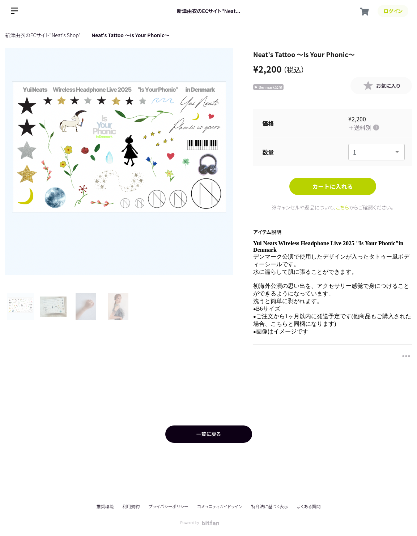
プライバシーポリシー (168, 506)
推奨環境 (105, 506)
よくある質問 (308, 506)
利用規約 (131, 506)
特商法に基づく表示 (269, 506)
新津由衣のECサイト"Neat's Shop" (43, 35)
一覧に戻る (208, 433)
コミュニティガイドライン (219, 506)
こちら (342, 207)
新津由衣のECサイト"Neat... (209, 10)
